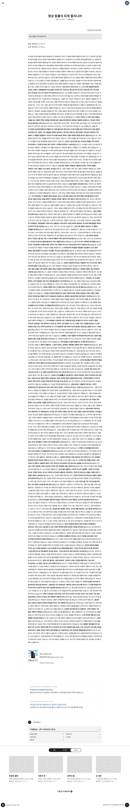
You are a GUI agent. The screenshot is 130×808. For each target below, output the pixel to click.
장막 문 (32, 740)
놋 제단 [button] (108, 771)
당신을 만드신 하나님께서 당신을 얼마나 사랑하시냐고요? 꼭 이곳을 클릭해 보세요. (56, 707)
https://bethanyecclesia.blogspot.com (42, 687)
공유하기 (65, 750)
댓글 (54, 750)
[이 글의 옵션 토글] (29, 722)
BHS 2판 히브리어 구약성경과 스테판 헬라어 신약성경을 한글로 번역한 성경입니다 (56, 693)
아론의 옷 (69, 734)
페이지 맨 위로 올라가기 (127, 804)
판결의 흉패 (33, 734)
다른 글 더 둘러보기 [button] (64, 791)
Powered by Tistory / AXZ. (13, 805)
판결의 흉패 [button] (21, 771)
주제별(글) (33, 729)
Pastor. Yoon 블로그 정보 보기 (127, 3)
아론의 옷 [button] (50, 771)
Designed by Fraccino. (118, 805)
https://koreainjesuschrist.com (39, 701)
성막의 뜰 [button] (79, 771)
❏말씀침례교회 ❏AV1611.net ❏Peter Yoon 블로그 (3, 804)
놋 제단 (68, 737)
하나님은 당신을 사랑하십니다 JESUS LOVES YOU (48, 705)
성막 (40, 729)
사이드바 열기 (3, 3)
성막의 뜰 (33, 737)
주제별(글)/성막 (70, 19)
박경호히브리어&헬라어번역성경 (41, 690)
